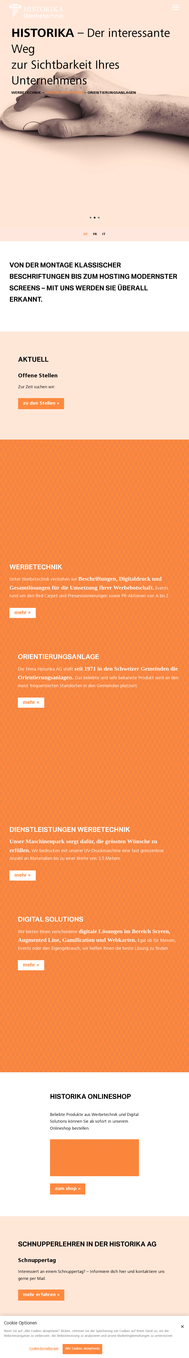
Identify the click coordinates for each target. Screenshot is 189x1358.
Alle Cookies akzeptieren (82, 1349)
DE (85, 234)
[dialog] (94, 1337)
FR (95, 234)
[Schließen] (182, 1326)
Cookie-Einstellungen (43, 1349)
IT (104, 234)
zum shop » (67, 1189)
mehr (21, 612)
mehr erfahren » (41, 1295)
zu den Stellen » (41, 403)
